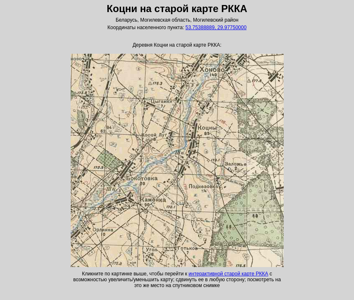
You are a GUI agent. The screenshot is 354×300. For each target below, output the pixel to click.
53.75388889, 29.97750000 (216, 27)
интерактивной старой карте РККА (228, 274)
